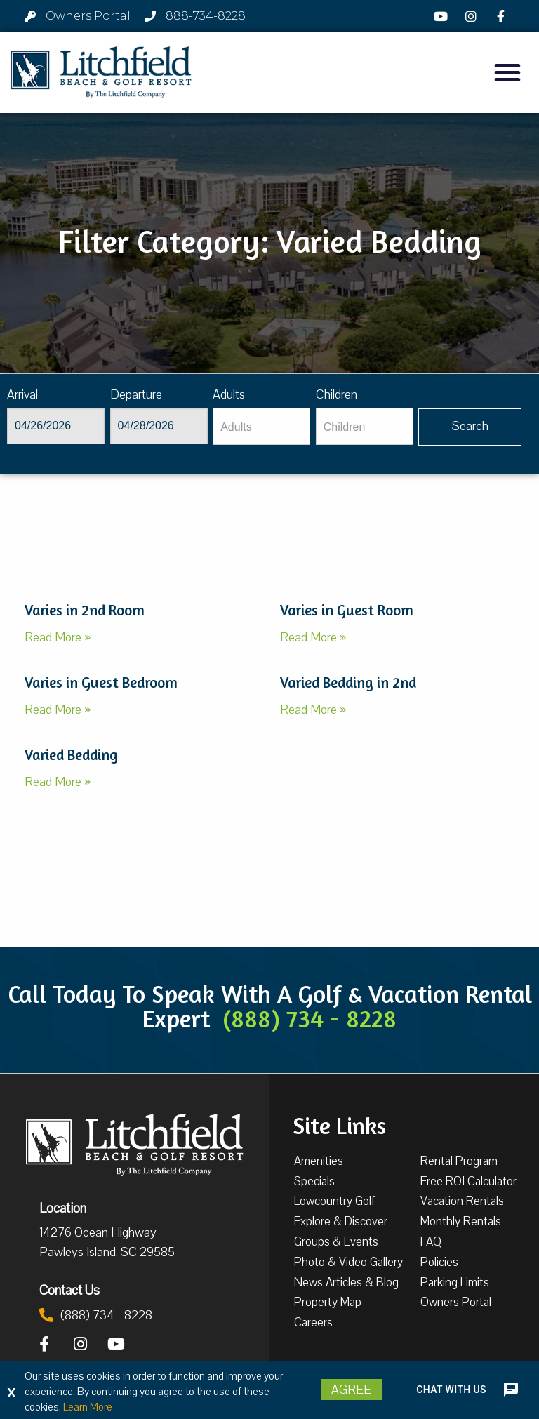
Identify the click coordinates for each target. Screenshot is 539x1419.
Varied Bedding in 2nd (348, 682)
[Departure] (159, 426)
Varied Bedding (71, 755)
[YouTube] (443, 16)
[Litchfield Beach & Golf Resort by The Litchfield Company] (101, 72)
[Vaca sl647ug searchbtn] (469, 427)
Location (62, 1208)
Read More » (58, 637)
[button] (507, 72)
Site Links (339, 1124)
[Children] (364, 426)
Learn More (87, 1407)
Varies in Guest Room (346, 610)
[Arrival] (56, 426)
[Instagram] (473, 16)
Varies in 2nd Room (85, 610)
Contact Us (69, 1290)
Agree (351, 1389)
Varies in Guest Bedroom (101, 682)
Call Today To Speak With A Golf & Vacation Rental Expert (270, 1006)
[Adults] (261, 426)
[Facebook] (502, 16)
